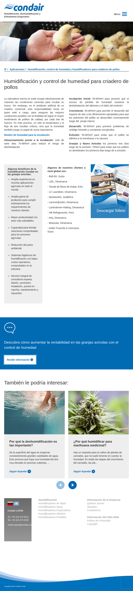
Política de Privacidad (98, 520)
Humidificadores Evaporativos (54, 510)
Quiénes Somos (95, 503)
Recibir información (20, 359)
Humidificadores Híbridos (51, 513)
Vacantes (92, 506)
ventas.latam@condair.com (20, 525)
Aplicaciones (17, 69)
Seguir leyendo (20, 471)
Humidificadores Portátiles (52, 517)
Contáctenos (94, 510)
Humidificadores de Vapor (52, 503)
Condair (24, 7)
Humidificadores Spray (50, 506)
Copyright (92, 524)
